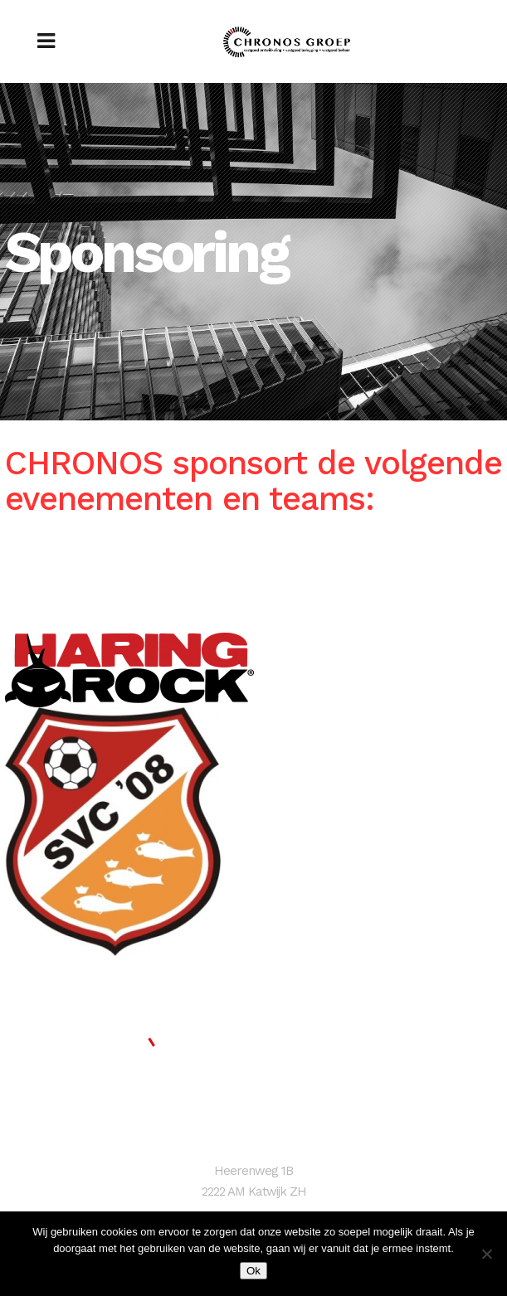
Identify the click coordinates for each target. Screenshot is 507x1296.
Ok (253, 1270)
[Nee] (486, 1253)
